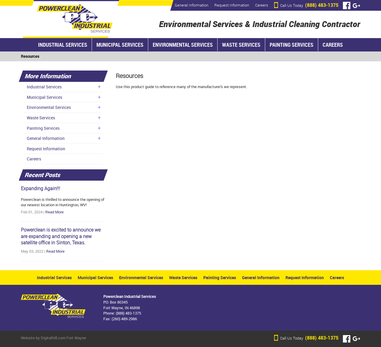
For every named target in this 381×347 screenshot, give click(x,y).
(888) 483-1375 (309, 5)
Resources (30, 56)
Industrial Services (62, 44)
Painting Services (291, 44)
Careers (261, 5)
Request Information (231, 5)
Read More (54, 212)
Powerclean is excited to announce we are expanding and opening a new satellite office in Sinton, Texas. (61, 236)
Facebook (346, 5)
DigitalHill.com (53, 337)
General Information (191, 5)
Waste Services (241, 44)
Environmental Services (183, 44)
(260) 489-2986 (124, 318)
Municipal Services (119, 44)
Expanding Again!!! (40, 188)
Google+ (356, 5)
